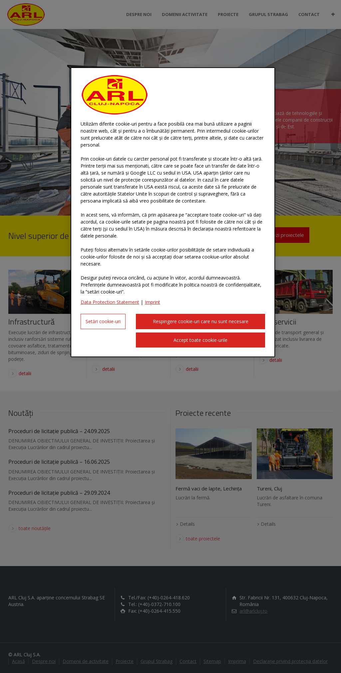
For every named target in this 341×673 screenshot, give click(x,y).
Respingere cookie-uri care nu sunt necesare (200, 321)
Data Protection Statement (110, 302)
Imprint (152, 302)
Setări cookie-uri (103, 321)
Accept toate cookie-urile (200, 340)
